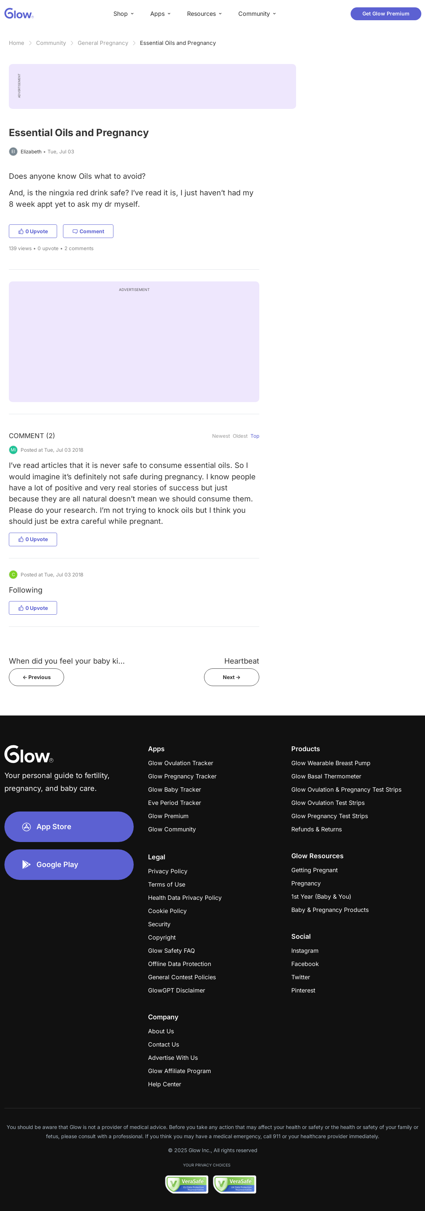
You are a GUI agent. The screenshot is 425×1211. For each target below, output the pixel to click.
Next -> (231, 677)
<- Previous (36, 677)
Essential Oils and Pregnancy (178, 42)
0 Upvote (33, 231)
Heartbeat (241, 660)
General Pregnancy (103, 42)
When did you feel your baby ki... (67, 660)
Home (16, 42)
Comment (88, 231)
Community (51, 42)
